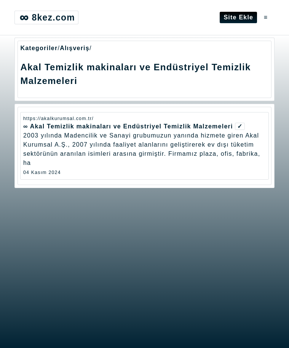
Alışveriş (74, 48)
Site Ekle (238, 17)
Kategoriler (38, 48)
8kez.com (46, 17)
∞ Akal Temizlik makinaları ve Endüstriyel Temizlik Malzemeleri (128, 126)
